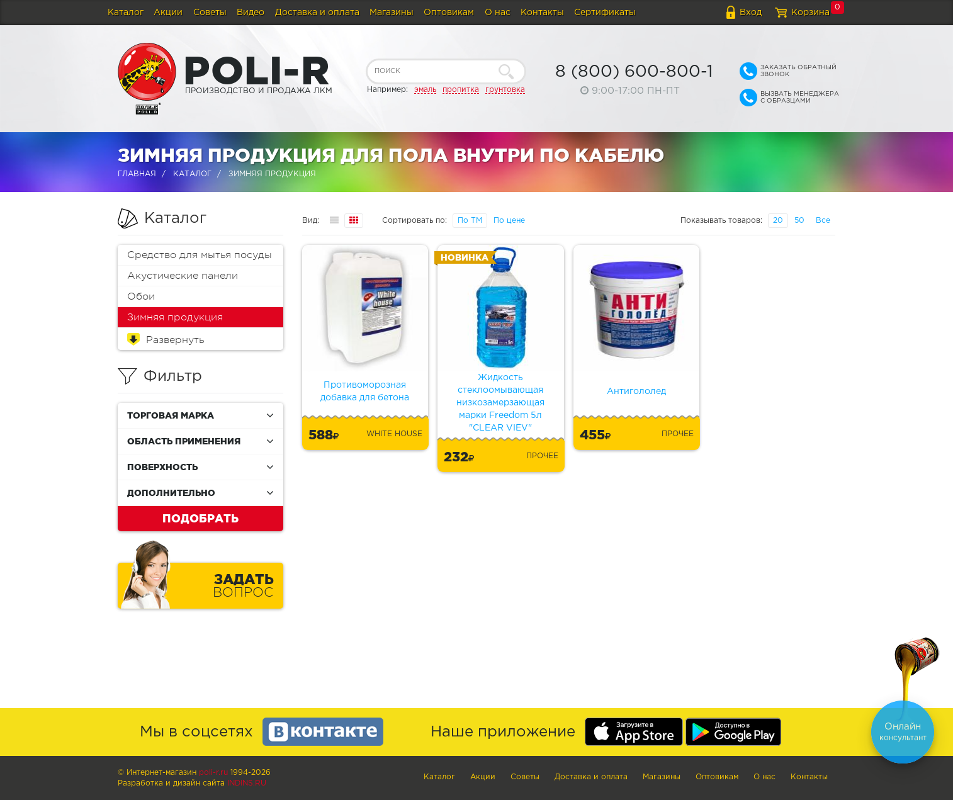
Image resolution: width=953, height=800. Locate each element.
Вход (751, 12)
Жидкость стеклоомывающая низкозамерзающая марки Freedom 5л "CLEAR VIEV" (500, 403)
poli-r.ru (213, 772)
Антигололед (636, 391)
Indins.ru (246, 783)
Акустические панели (182, 275)
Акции (168, 12)
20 (778, 220)
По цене (509, 220)
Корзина (810, 12)
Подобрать (200, 518)
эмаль (425, 89)
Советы (210, 12)
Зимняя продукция (175, 317)
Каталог (126, 12)
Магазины (391, 12)
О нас (497, 12)
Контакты (542, 12)
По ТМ (470, 220)
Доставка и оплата (317, 12)
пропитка (461, 89)
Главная (137, 174)
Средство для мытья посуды (199, 255)
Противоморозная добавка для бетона (364, 391)
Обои (141, 296)
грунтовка (505, 89)
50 (799, 220)
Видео (250, 12)
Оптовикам (449, 12)
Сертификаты (605, 12)
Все (823, 220)
